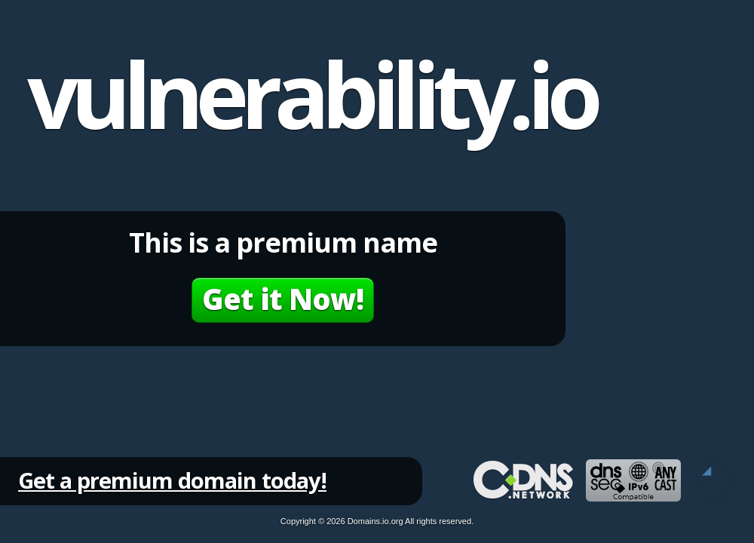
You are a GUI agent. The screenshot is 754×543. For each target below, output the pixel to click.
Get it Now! (282, 298)
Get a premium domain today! (172, 480)
